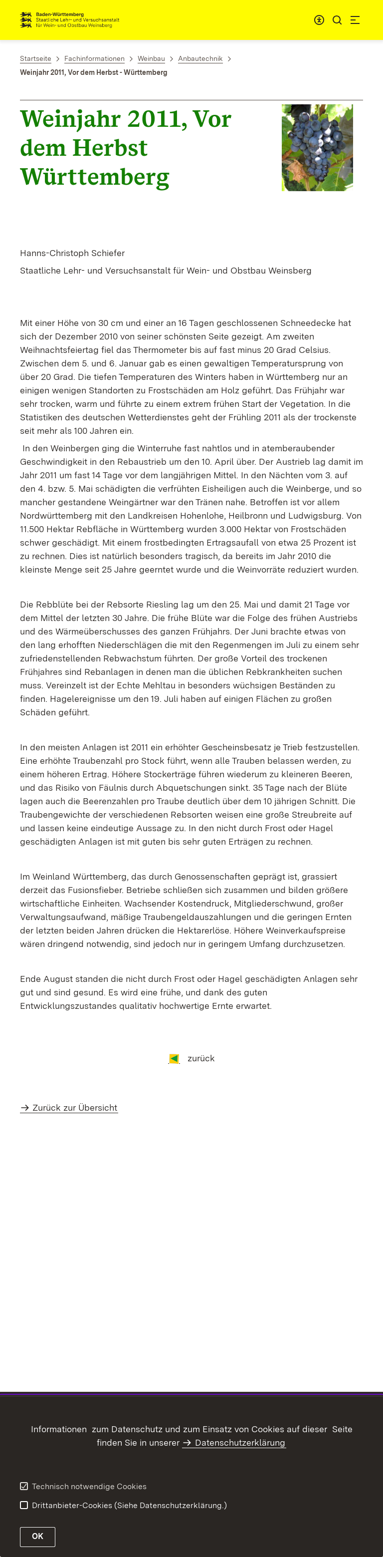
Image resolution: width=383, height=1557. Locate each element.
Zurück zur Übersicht (74, 1107)
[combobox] (319, 20)
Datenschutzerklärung (240, 1442)
